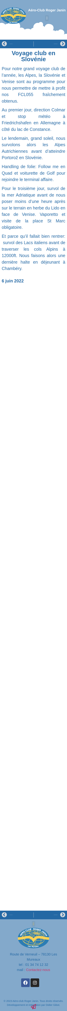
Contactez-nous (38, 970)
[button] (46, 18)
